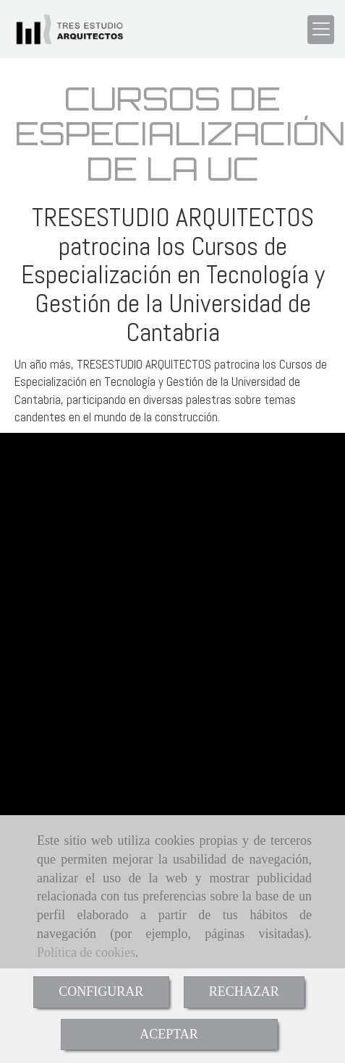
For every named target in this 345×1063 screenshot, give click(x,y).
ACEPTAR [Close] (169, 1034)
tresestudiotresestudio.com (96, 591)
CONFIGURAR (101, 991)
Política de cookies (86, 952)
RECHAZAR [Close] (244, 991)
